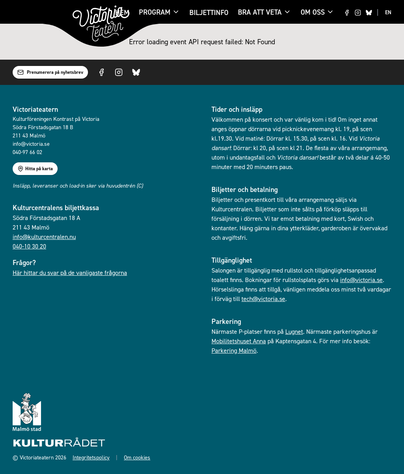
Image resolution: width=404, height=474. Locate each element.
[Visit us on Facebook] (347, 12)
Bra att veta (260, 13)
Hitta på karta (35, 169)
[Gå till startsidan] (101, 23)
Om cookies (137, 457)
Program (154, 13)
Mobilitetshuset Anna (238, 341)
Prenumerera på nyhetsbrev (50, 72)
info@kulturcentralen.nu (44, 237)
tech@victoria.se (263, 299)
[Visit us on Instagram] (358, 12)
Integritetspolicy (91, 457)
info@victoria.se (361, 280)
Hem (122, 12)
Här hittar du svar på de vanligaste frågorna (70, 272)
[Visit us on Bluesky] (369, 12)
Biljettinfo (208, 12)
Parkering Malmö (233, 350)
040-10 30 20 (29, 246)
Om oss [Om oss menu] (317, 12)
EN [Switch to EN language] (388, 12)
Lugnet (294, 331)
